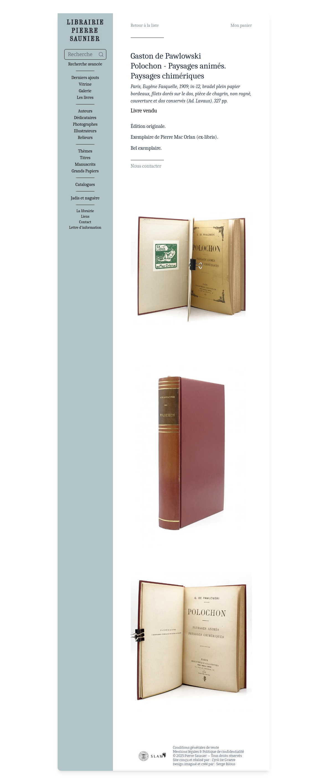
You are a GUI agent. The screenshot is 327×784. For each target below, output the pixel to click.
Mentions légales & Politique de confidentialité (208, 752)
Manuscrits (85, 164)
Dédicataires (85, 117)
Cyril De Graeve (223, 760)
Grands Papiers (85, 171)
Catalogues (85, 184)
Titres (85, 158)
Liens (85, 216)
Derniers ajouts (85, 77)
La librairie (85, 211)
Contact (85, 222)
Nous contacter (146, 166)
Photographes (85, 124)
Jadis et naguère (85, 198)
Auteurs (85, 111)
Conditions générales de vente (196, 747)
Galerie (85, 91)
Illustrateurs (85, 131)
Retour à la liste (145, 25)
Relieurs (85, 137)
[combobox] (85, 54)
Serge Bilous (225, 764)
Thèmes (85, 151)
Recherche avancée (85, 64)
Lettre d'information (85, 227)
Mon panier (241, 25)
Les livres (85, 97)
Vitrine (85, 84)
